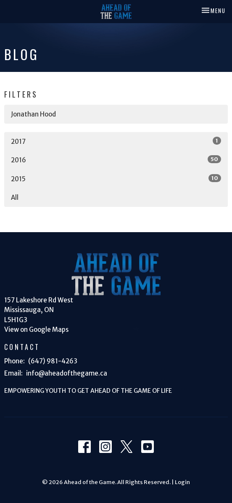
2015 (116, 178)
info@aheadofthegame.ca (66, 373)
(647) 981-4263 (52, 361)
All (14, 197)
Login (182, 482)
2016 (116, 159)
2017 (116, 141)
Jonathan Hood (33, 114)
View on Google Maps (36, 330)
